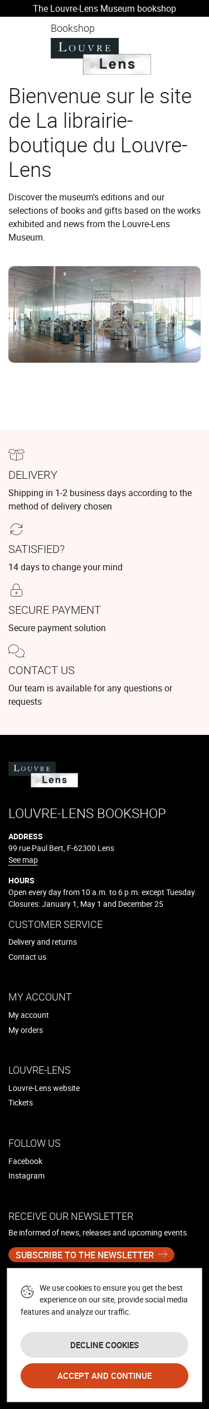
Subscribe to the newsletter (85, 1255)
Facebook (25, 1161)
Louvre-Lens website (44, 1088)
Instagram (26, 1175)
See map (23, 859)
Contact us (27, 956)
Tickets (20, 1102)
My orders (25, 1030)
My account (28, 1014)
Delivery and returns (42, 941)
